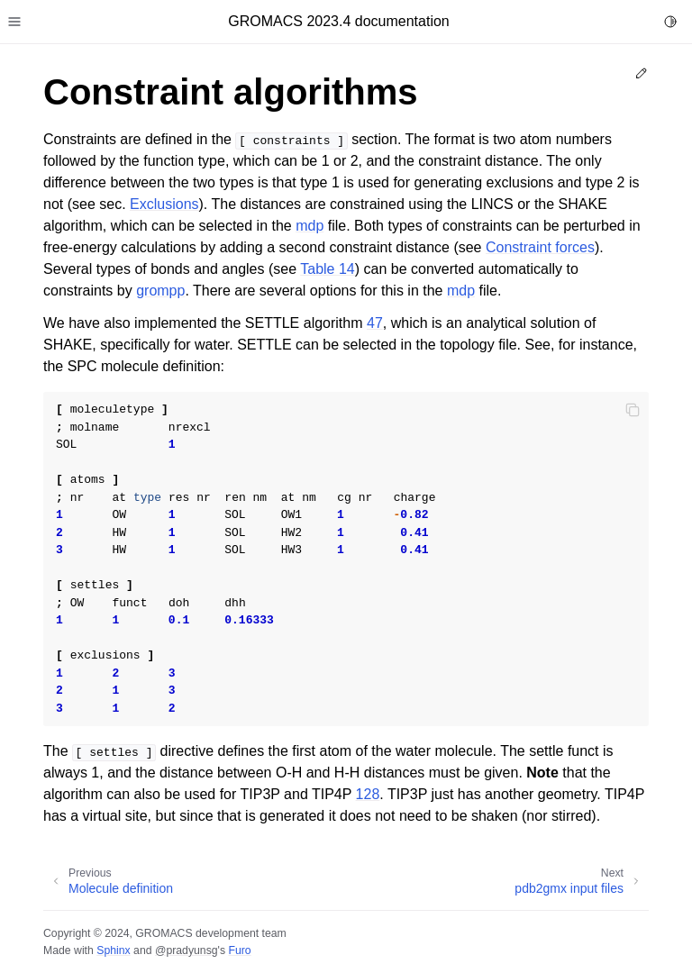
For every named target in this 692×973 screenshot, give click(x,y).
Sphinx (113, 950)
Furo (239, 950)
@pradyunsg (186, 950)
